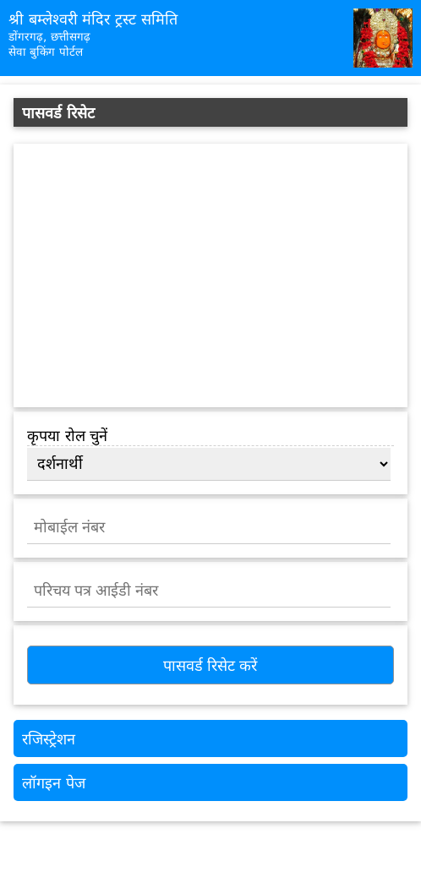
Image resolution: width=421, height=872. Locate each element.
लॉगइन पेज (53, 783)
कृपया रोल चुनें (67, 435)
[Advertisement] (210, 275)
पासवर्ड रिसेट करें (210, 665)
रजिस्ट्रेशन (48, 739)
